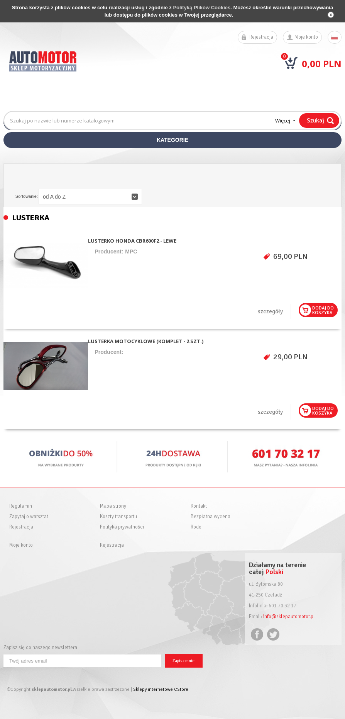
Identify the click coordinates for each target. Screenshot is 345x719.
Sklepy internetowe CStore (160, 689)
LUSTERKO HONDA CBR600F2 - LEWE (132, 241)
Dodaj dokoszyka (323, 310)
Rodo (196, 527)
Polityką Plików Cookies (201, 7)
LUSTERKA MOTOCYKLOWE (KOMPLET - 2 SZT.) (145, 341)
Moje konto (306, 37)
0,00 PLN (322, 63)
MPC (131, 251)
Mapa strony (113, 506)
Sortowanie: (26, 196)
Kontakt (199, 506)
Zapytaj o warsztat (28, 517)
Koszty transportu (118, 517)
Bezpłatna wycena (210, 517)
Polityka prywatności (122, 527)
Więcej (282, 120)
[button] (90, 196)
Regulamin (20, 506)
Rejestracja (261, 37)
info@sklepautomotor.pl (289, 617)
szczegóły (270, 311)
